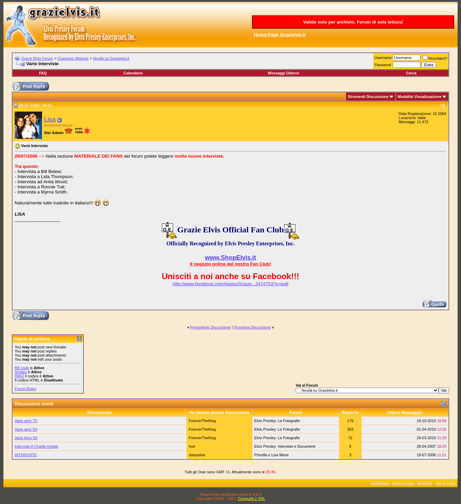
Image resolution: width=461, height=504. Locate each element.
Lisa (50, 119)
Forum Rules (25, 389)
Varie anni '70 (26, 421)
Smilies (21, 372)
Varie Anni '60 (26, 438)
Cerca (411, 73)
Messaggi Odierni (283, 73)
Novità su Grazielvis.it (111, 58)
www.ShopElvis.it (230, 257)
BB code (22, 368)
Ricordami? (435, 58)
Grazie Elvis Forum (37, 58)
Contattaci (380, 483)
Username (383, 58)
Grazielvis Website (72, 58)
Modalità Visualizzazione (420, 97)
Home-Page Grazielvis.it (280, 34)
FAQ (43, 73)
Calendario (133, 73)
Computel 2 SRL (251, 498)
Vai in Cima (445, 483)
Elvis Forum (403, 483)
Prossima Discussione (252, 327)
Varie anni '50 (26, 429)
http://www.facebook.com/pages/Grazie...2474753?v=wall (231, 283)
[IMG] (19, 376)
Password (383, 65)
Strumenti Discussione (368, 97)
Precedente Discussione (210, 327)
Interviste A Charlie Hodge (36, 446)
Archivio (424, 483)
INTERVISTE (26, 455)
